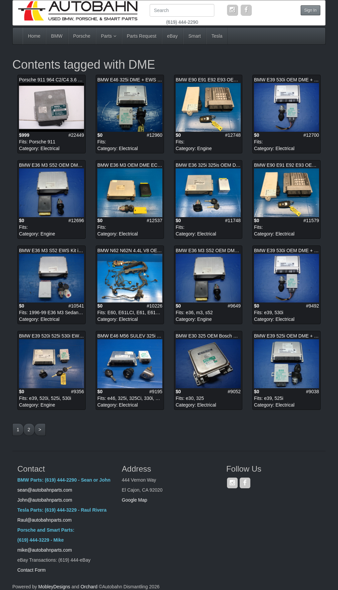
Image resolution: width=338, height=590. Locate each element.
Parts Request (142, 36)
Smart (194, 36)
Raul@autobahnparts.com (44, 520)
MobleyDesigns (54, 586)
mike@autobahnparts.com (44, 550)
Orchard (89, 586)
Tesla (217, 36)
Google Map (134, 500)
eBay (172, 36)
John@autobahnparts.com (44, 500)
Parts (108, 36)
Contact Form (31, 570)
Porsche (81, 36)
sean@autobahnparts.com (45, 490)
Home (34, 36)
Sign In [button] (310, 10)
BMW (56, 36)
